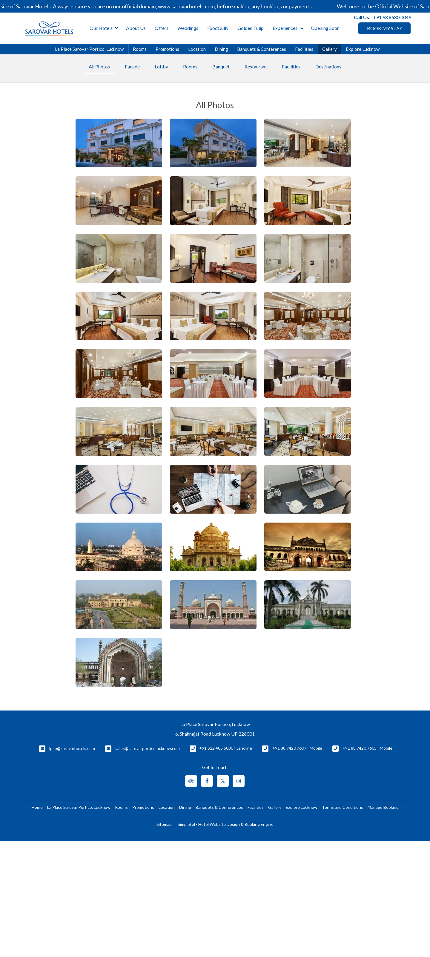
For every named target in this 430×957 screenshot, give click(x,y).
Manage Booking (383, 807)
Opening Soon (325, 28)
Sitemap (164, 824)
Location (197, 49)
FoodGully (217, 28)
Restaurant (256, 66)
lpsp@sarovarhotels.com (72, 748)
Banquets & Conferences (261, 49)
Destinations (328, 66)
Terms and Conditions (342, 807)
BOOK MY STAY (384, 28)
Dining (221, 49)
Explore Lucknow (363, 49)
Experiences (285, 28)
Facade (132, 66)
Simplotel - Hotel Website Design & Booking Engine (226, 824)
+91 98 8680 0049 (392, 17)
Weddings (187, 28)
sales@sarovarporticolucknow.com (147, 748)
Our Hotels (104, 28)
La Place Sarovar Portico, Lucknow (89, 49)
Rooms (140, 49)
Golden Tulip (250, 28)
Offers (161, 28)
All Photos (99, 66)
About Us (136, 28)
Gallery (329, 49)
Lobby (161, 66)
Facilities (304, 49)
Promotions (167, 49)
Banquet (221, 66)
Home (37, 807)
